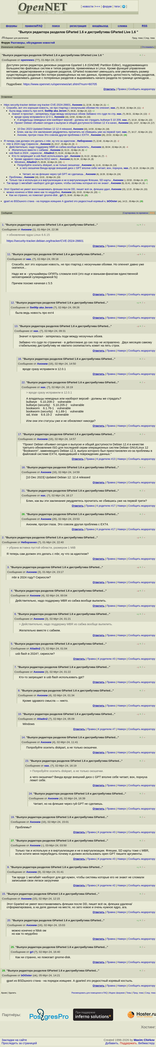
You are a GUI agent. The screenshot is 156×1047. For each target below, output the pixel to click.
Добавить (111, 1043)
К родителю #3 (106, 658)
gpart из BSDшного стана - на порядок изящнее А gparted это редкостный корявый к (54, 201)
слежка (122, 25)
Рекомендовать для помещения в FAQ (89, 993)
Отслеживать (148, 47)
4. (12, 590)
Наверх (121, 245)
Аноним (77, 104)
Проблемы (16, 177)
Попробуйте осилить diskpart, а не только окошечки (48, 165)
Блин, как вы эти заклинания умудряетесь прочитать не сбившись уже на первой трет (69, 131)
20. (9, 920)
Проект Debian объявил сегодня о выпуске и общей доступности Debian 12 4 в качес (66, 122)
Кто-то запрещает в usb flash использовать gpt (40, 155)
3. (8, 567)
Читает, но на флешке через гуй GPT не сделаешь (53, 174)
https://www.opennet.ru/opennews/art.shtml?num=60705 (60, 84)
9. (8, 867)
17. (20, 434)
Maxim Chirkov (144, 1040)
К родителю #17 (106, 505)
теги (117, 6)
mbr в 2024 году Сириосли (23, 143)
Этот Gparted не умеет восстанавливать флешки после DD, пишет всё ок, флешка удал (57, 189)
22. (24, 382)
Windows (20, 162)
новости (88, 6)
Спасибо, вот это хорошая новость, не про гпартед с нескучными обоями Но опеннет (58, 107)
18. (24, 467)
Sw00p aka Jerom (55, 110)
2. (3, 537)
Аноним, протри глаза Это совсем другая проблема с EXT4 (53, 134)
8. (19, 690)
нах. (113, 107)
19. (13, 817)
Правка (121, 89)
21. (24, 490)
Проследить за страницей (19, 1043)
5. (12, 643)
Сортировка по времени (135, 213)
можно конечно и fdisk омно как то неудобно (33, 192)
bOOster (112, 201)
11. (9, 254)
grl (61, 195)
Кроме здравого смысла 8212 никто (36, 159)
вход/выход (100, 25)
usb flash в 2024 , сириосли (25, 152)
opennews (27, 59)
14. (24, 737)
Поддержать (128, 1043)
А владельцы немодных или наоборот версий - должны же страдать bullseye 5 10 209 (69, 119)
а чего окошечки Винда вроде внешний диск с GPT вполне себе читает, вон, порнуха (71, 168)
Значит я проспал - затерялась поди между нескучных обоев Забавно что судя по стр (63, 113)
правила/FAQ (33, 25)
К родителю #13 (106, 458)
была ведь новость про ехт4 (26, 110)
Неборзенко (84, 140)
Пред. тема (138, 993)
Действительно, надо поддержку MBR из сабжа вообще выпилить (49, 146)
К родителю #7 (106, 729)
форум (107, 6)
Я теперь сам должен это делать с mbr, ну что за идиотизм (40, 140)
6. (15, 614)
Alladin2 (49, 152)
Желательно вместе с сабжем (30, 149)
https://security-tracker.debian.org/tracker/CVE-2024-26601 (45, 240)
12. (13, 302)
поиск (56, 25)
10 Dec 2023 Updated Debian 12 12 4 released (44, 128)
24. (31, 793)
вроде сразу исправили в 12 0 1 (34, 116)
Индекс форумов (117, 993)
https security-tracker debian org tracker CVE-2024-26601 (37, 104)
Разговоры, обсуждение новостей (33, 42)
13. (16, 326)
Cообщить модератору (141, 89)
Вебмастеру (146, 1043)
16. (20, 358)
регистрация (78, 25)
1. (3, 224)
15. (4, 893)
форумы (11, 25)
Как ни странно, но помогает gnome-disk (33, 195)
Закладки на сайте (14, 1040)
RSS (144, 25)
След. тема (150, 993)
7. (15, 667)
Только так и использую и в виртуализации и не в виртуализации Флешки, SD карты (60, 180)
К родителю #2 (106, 885)
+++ (97, 6)
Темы (128, 993)
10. (20, 714)
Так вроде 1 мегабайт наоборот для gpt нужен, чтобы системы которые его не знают (58, 183)
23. (27, 760)
